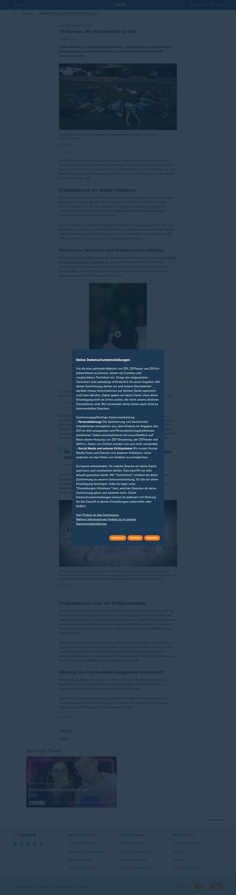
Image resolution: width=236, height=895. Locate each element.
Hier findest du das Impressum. (97, 515)
